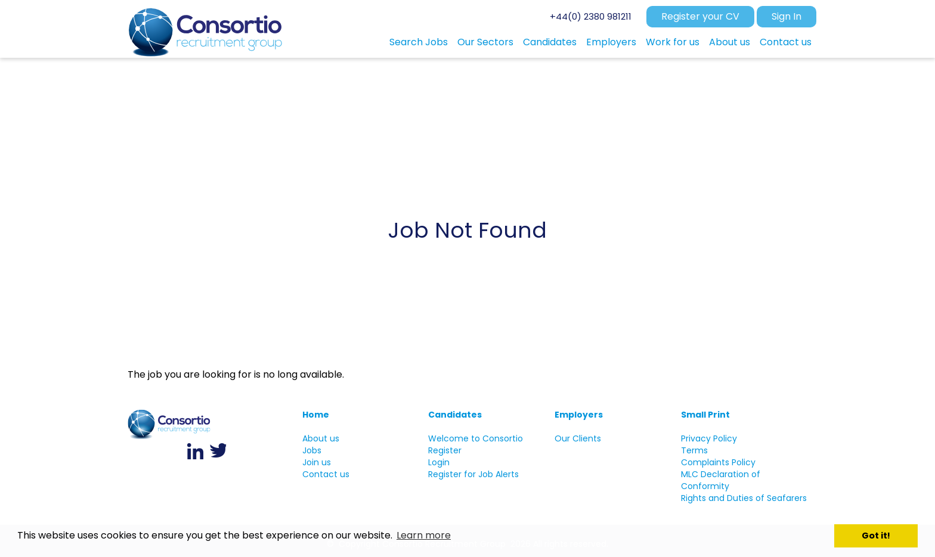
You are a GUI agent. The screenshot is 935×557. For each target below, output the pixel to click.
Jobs (311, 450)
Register (445, 450)
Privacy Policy (709, 438)
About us (320, 438)
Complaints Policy (718, 462)
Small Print (705, 415)
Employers (579, 415)
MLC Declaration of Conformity (720, 480)
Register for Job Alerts (473, 474)
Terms (694, 450)
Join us (316, 462)
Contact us (325, 474)
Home (315, 415)
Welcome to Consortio (475, 438)
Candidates (455, 415)
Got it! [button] (876, 536)
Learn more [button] (424, 535)
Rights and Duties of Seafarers (744, 498)
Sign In (786, 16)
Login (439, 462)
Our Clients (578, 438)
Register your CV (700, 16)
